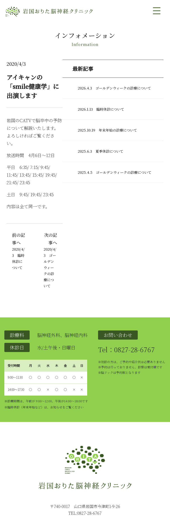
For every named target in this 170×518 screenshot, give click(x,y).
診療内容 (62, 486)
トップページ (20, 486)
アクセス (102, 486)
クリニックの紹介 (42, 486)
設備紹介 (88, 486)
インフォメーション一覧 (142, 486)
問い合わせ (116, 486)
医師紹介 (75, 486)
